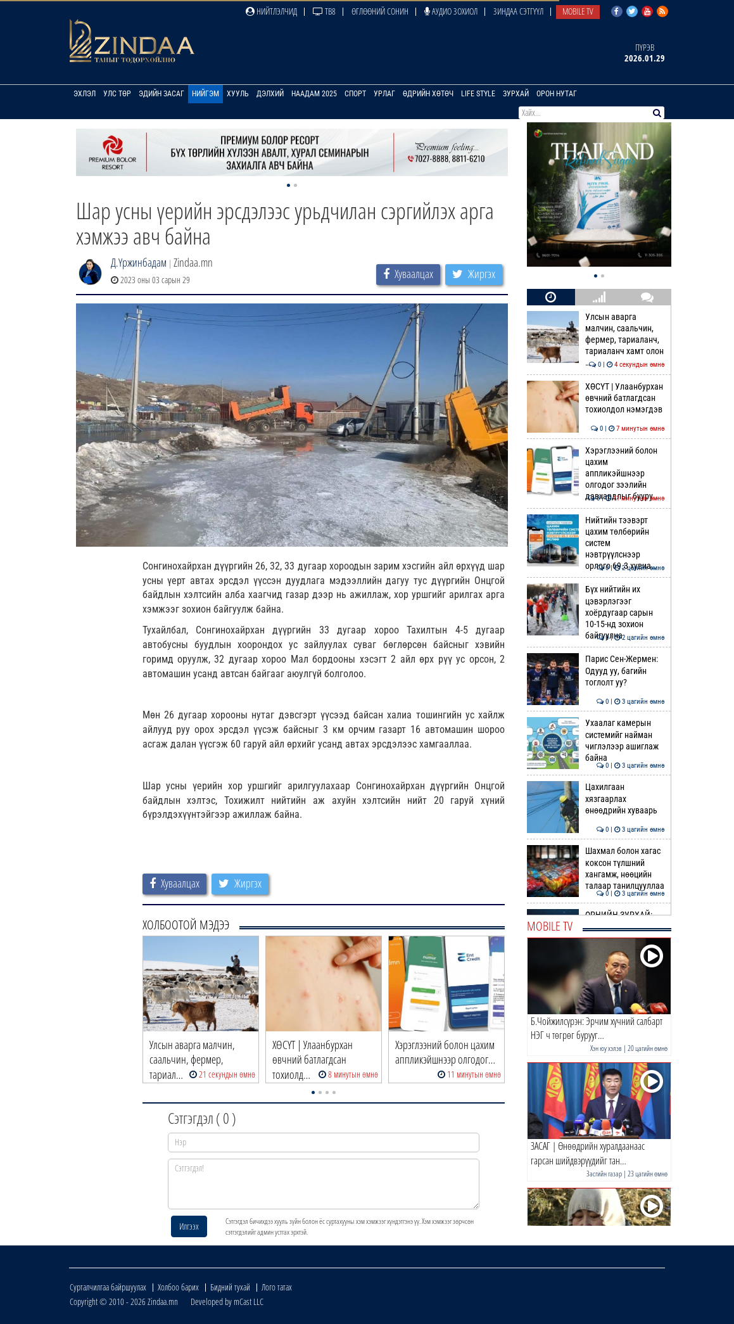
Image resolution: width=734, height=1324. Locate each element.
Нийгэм (205, 93)
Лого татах (277, 1287)
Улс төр (117, 93)
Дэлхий (270, 93)
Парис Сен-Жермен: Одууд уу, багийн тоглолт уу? (595, 670)
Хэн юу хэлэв (606, 1048)
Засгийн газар (604, 1173)
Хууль (238, 93)
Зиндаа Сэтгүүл (518, 11)
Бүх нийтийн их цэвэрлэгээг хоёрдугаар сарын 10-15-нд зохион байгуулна (595, 612)
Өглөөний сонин (379, 11)
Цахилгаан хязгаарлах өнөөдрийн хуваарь (595, 798)
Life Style (478, 93)
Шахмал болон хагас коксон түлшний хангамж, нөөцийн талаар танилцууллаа (595, 868)
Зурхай (516, 93)
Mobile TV (577, 11)
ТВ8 (324, 11)
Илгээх (189, 1226)
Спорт (355, 93)
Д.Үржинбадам (139, 262)
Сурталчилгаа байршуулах (108, 1287)
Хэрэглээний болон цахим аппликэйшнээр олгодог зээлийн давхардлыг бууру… (595, 473)
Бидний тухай (230, 1287)
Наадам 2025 (314, 93)
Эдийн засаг (161, 93)
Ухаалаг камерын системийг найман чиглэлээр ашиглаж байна (595, 740)
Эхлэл (84, 93)
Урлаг (384, 93)
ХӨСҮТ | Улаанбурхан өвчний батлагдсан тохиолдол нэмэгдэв (595, 398)
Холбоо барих (178, 1287)
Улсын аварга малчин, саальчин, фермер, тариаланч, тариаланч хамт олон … (595, 340)
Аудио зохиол (451, 11)
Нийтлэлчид (271, 11)
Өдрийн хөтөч (428, 93)
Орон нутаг (556, 93)
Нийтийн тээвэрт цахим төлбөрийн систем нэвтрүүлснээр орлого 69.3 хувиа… (595, 543)
